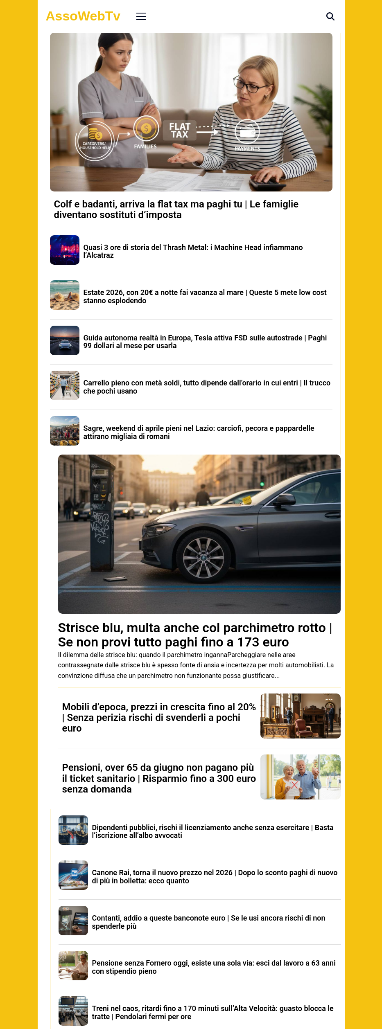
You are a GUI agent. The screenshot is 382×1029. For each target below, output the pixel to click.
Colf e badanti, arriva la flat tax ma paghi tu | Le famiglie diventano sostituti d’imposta (176, 209)
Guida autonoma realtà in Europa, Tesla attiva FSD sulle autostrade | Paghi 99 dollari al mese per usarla (205, 341)
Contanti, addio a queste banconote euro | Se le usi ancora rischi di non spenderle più (208, 922)
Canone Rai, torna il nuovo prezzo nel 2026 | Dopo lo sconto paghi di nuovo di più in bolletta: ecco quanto (215, 876)
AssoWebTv (83, 16)
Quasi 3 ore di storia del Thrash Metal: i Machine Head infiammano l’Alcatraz (193, 251)
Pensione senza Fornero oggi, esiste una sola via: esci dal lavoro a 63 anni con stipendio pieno (214, 967)
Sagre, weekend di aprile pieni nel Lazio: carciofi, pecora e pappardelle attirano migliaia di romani (199, 432)
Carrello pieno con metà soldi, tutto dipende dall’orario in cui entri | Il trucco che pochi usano (207, 386)
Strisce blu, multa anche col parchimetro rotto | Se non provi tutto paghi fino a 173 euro (195, 635)
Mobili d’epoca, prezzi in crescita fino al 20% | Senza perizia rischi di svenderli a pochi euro (159, 717)
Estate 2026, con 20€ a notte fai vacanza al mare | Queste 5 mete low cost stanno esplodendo (205, 296)
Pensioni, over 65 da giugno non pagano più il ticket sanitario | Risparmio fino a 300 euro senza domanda (159, 778)
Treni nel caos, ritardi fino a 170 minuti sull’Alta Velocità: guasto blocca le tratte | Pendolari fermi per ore (213, 1012)
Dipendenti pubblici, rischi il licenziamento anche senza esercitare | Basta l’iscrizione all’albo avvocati (213, 831)
